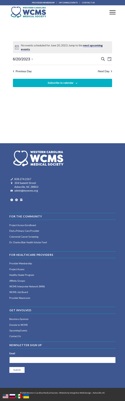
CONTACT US (88, 2)
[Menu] (111, 12)
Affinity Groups (17, 280)
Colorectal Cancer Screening (23, 236)
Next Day (105, 71)
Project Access (16, 269)
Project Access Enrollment (22, 225)
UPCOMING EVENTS (68, 2)
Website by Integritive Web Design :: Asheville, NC (82, 393)
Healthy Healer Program (21, 275)
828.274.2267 (22, 179)
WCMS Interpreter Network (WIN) (27, 286)
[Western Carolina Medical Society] (51, 12)
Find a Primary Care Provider (24, 230)
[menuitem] (43, 3)
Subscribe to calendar (60, 82)
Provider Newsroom (19, 298)
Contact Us (15, 336)
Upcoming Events (18, 330)
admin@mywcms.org (26, 190)
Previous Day (22, 71)
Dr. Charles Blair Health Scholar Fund (28, 242)
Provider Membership (20, 263)
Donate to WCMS (18, 324)
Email (12, 353)
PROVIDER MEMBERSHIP (43, 2)
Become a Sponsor (19, 319)
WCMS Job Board (18, 292)
